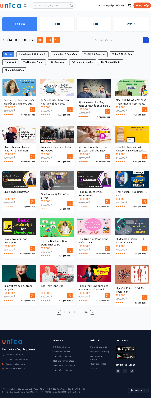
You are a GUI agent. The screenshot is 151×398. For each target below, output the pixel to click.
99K (57, 24)
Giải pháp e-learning (99, 351)
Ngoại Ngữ (10, 62)
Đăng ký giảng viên (99, 347)
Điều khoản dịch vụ (61, 351)
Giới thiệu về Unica (61, 347)
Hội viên (120, 5)
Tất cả (20, 24)
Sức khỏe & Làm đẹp (82, 62)
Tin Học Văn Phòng (33, 62)
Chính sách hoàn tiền (63, 370)
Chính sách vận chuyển (64, 365)
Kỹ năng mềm (57, 62)
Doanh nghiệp (106, 5)
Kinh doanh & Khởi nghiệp (32, 54)
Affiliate (93, 368)
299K (131, 24)
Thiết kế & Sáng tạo (94, 54)
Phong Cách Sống (14, 70)
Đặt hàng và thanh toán (63, 361)
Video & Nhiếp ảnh (122, 54)
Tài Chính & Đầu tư (110, 62)
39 (86, 312)
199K (94, 24)
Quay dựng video (98, 364)
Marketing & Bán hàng (65, 54)
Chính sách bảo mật (62, 356)
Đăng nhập (142, 5)
